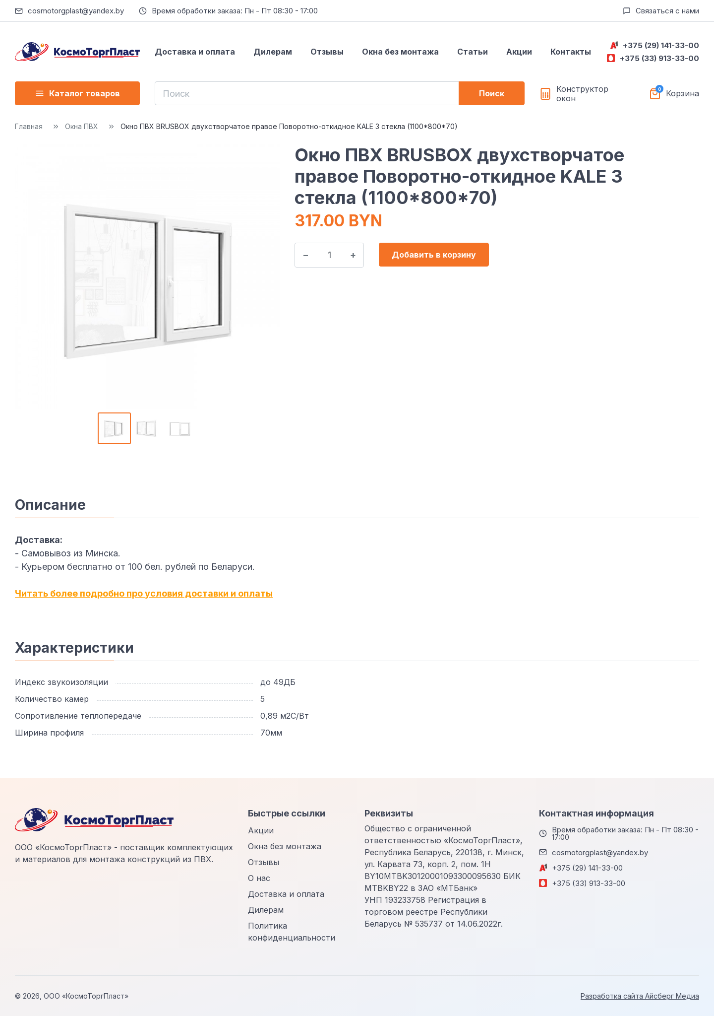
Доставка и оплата (195, 52)
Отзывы (327, 52)
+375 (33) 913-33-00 (659, 58)
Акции (519, 52)
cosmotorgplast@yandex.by (76, 10)
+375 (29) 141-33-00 (661, 45)
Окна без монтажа (400, 52)
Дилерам (272, 52)
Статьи (472, 52)
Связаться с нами (667, 10)
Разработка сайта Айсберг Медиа (640, 996)
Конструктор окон (582, 93)
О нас (259, 878)
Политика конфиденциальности (291, 932)
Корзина (682, 93)
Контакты (570, 52)
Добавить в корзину (434, 255)
